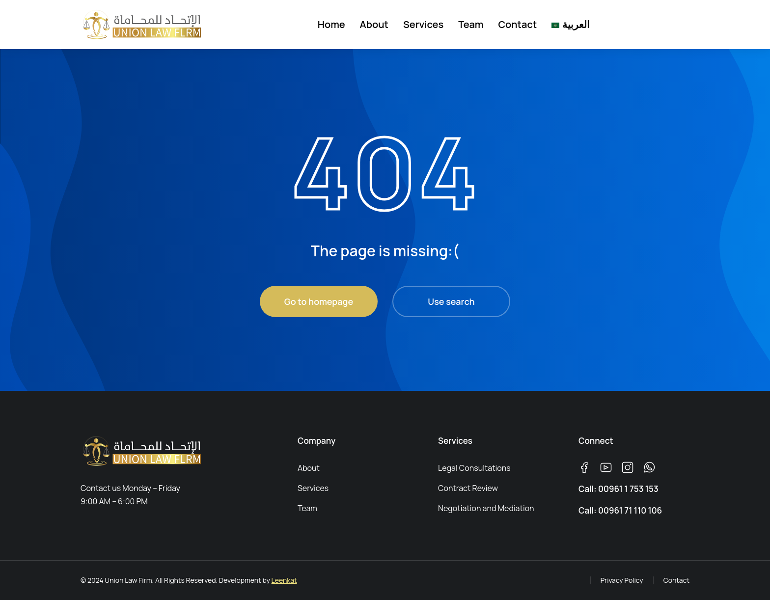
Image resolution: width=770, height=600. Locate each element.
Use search (451, 301)
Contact (676, 580)
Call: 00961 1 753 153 (618, 488)
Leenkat (284, 580)
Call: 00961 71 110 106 (620, 510)
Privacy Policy (622, 580)
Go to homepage (318, 301)
